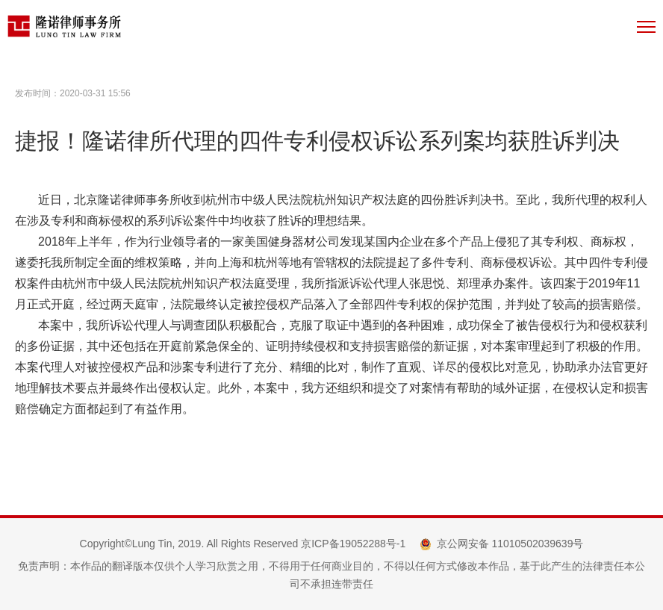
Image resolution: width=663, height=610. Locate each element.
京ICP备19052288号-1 (353, 544)
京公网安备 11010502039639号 (510, 544)
